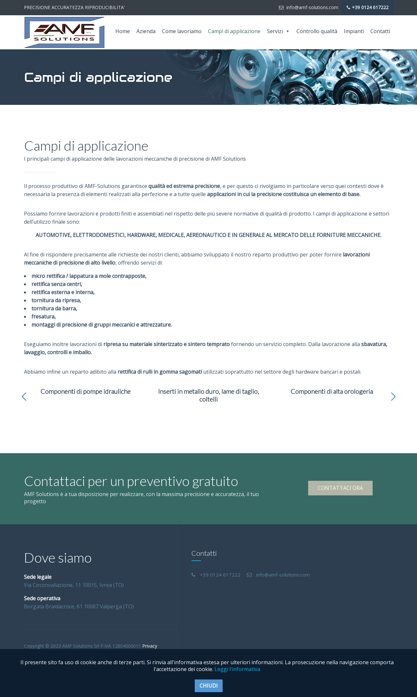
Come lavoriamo (182, 31)
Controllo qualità (316, 31)
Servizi (278, 31)
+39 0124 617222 (367, 7)
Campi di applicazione (234, 31)
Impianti (354, 31)
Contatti (380, 31)
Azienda (146, 31)
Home (122, 31)
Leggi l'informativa (237, 669)
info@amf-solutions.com (308, 7)
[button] (24, 397)
